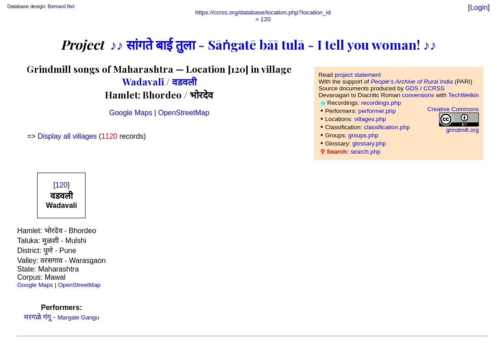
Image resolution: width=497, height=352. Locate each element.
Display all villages (67, 136)
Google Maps (130, 113)
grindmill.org (462, 130)
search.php (365, 151)
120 (62, 185)
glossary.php (369, 143)
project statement (358, 74)
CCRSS (434, 88)
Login (478, 7)
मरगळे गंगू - (62, 317)
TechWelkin (463, 95)
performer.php (377, 111)
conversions (418, 95)
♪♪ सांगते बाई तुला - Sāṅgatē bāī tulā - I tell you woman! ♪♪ (273, 44)
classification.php (387, 127)
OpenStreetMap (183, 113)
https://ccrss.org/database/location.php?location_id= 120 (262, 16)
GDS (412, 88)
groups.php (363, 135)
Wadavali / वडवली (159, 81)
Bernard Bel (61, 6)
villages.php (370, 119)
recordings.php (381, 102)
